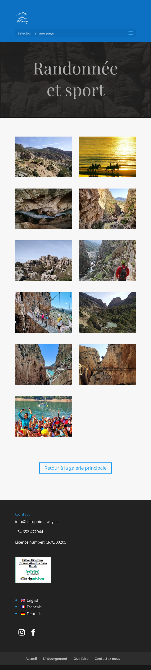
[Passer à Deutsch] (31, 613)
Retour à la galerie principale (75, 468)
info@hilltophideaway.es (36, 521)
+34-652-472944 (29, 531)
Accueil (31, 658)
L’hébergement (55, 658)
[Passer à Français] (31, 607)
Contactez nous (107, 658)
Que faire (81, 658)
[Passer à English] (31, 600)
